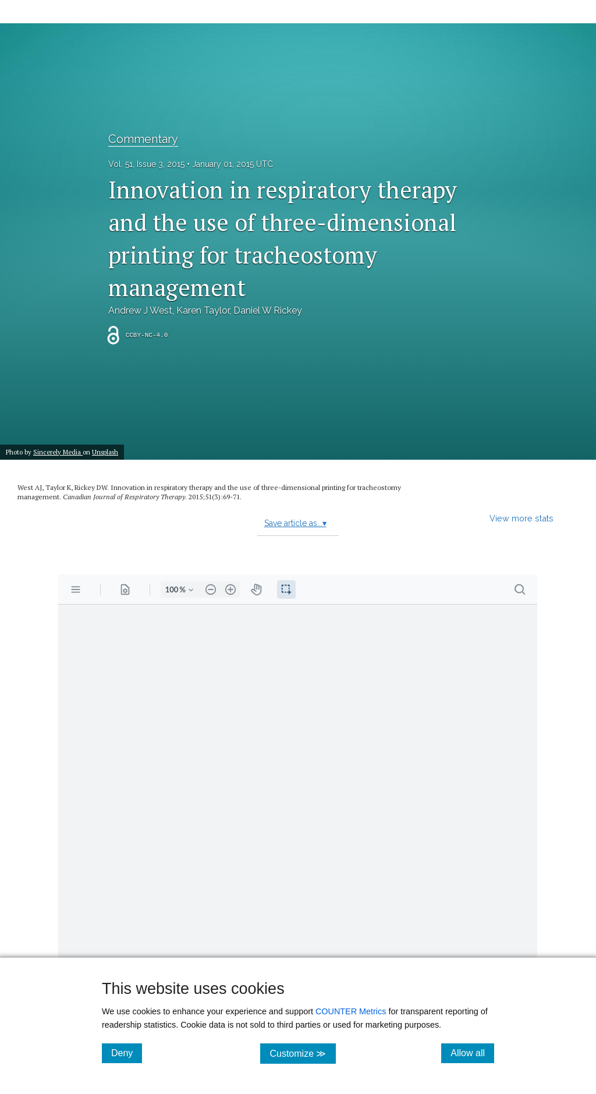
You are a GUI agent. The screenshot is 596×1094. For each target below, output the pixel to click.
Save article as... (295, 523)
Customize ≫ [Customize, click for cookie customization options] (302, 1053)
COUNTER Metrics (350, 1011)
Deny (126, 1052)
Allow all (472, 1052)
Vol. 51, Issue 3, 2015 (146, 164)
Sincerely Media (58, 451)
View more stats (521, 518)
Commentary (143, 139)
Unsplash (105, 451)
